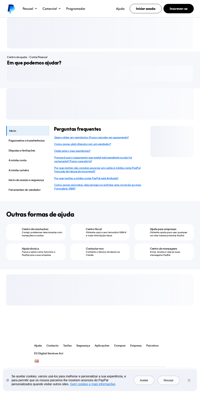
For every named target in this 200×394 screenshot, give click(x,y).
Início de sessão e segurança (26, 180)
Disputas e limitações (22, 150)
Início (12, 130)
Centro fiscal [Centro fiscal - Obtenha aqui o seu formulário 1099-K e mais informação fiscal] (94, 229)
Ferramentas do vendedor (25, 189)
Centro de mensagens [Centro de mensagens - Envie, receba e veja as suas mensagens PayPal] (163, 248)
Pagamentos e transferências (27, 140)
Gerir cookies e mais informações (92, 384)
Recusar (168, 380)
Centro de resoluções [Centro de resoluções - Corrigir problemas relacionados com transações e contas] (35, 229)
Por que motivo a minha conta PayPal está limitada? (86, 178)
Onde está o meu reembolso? (72, 150)
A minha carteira (19, 170)
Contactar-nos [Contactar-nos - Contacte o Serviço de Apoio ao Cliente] (95, 248)
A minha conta (17, 160)
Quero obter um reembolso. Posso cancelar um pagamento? (91, 137)
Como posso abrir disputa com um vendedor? (82, 144)
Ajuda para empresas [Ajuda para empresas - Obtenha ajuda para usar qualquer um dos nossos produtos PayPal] (163, 229)
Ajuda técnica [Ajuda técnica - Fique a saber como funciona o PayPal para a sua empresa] (30, 248)
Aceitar (144, 380)
